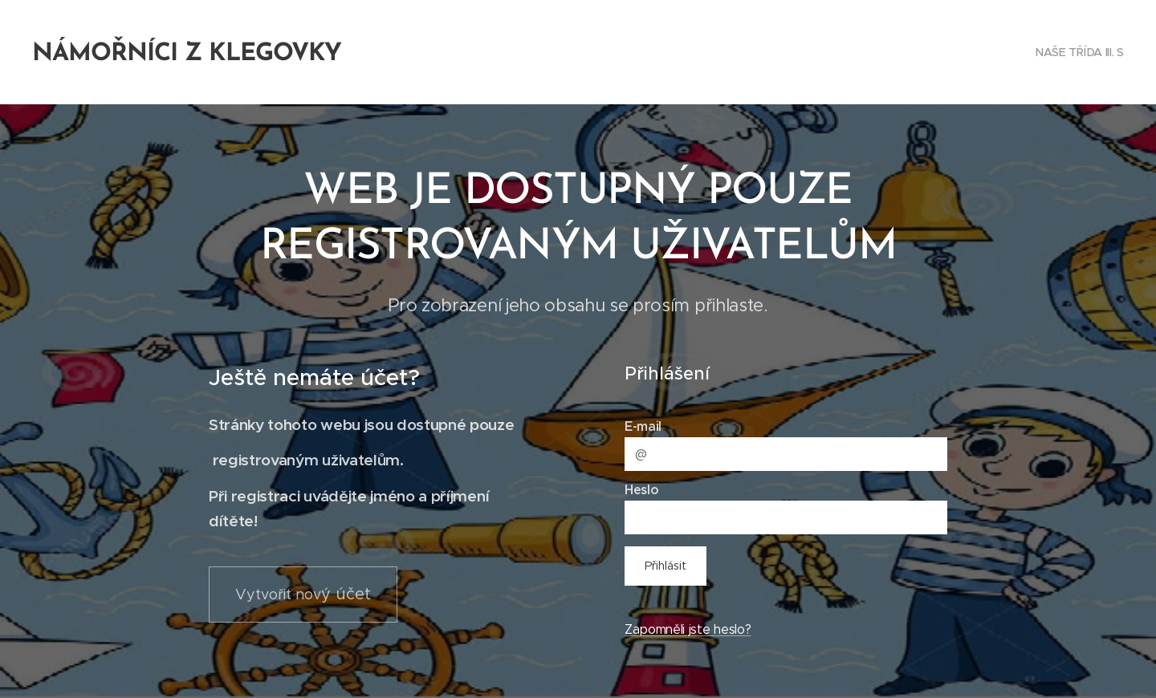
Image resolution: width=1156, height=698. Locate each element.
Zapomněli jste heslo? (688, 629)
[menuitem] (1076, 52)
